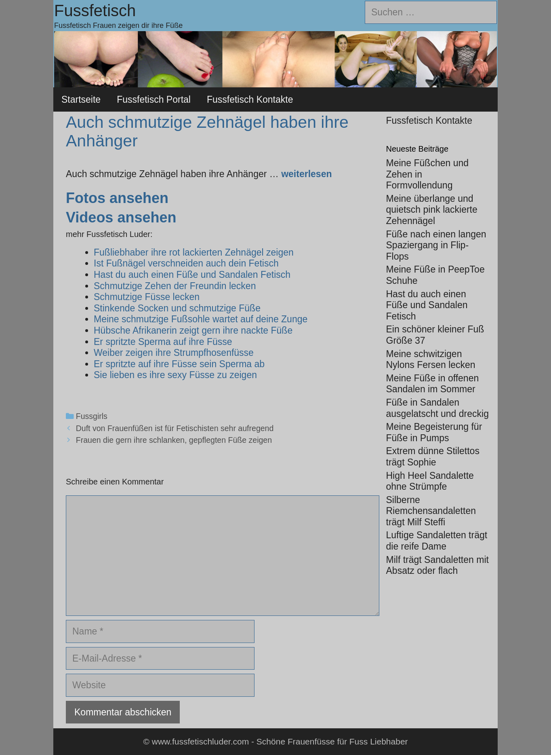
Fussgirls (91, 416)
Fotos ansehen (117, 198)
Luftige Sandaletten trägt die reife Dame (437, 541)
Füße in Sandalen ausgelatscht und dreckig (437, 408)
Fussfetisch (95, 10)
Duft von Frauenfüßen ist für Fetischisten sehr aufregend (175, 428)
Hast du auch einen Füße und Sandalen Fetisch (427, 305)
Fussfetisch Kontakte (250, 99)
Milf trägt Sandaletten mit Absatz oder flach (437, 565)
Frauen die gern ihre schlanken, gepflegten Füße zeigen (174, 440)
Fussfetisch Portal (154, 99)
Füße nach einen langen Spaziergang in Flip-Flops (436, 245)
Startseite (81, 99)
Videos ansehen (121, 217)
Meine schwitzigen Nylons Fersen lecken (430, 359)
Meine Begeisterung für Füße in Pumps (434, 432)
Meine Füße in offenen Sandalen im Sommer (432, 384)
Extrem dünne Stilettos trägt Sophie (432, 456)
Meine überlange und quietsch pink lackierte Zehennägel (431, 209)
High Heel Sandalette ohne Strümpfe (430, 481)
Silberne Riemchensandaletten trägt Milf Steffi (431, 511)
